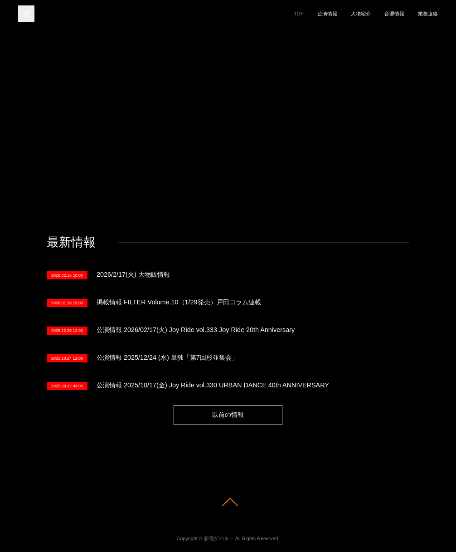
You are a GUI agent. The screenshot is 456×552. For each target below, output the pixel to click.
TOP (299, 13)
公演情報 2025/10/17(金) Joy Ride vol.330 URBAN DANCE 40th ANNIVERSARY (213, 385)
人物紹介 (361, 13)
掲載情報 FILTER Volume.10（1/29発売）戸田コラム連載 (179, 302)
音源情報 (394, 13)
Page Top (228, 502)
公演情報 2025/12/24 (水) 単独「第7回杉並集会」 (167, 357)
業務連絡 (428, 13)
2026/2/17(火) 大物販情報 (133, 274)
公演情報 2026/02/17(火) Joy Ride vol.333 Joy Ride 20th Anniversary (196, 329)
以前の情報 (228, 414)
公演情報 (327, 13)
